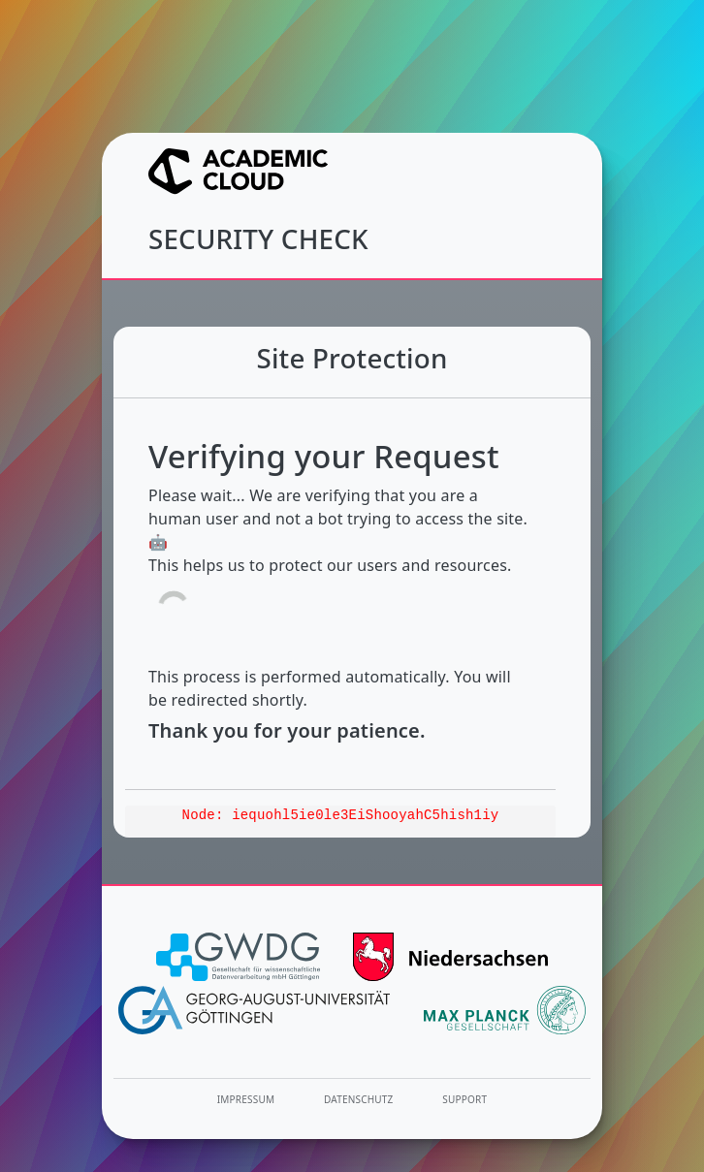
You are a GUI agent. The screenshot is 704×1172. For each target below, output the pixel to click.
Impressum (245, 1099)
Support (464, 1099)
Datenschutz (359, 1099)
